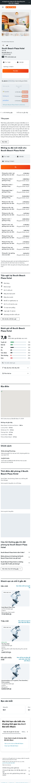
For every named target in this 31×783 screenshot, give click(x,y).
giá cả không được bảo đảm (8, 763)
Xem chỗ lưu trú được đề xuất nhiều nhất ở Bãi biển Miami (23, 659)
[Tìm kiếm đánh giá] (17, 363)
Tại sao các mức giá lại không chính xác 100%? (16, 774)
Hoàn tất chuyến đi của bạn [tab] (11, 732)
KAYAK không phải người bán (16, 768)
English (17, 3)
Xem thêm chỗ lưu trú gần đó (23, 586)
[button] (29, 2)
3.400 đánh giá (11, 57)
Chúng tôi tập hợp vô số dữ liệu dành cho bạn (16, 771)
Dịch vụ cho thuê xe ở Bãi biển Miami (14, 743)
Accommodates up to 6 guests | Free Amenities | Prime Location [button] (14, 681)
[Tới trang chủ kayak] (11, 7)
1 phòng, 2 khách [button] (8, 66)
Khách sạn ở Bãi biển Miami (11, 746)
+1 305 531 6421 (6, 54)
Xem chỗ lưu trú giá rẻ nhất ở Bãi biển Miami (24, 621)
